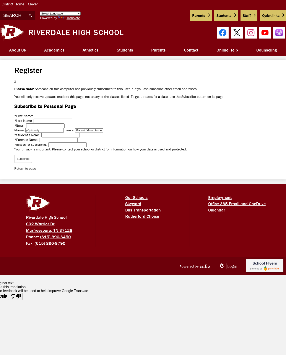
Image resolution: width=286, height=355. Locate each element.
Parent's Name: (26, 139)
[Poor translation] (16, 296)
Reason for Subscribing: (31, 145)
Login (228, 266)
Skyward (133, 203)
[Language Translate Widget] (60, 13)
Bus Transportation (143, 210)
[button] (17, 50)
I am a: (69, 130)
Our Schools (136, 197)
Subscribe (23, 158)
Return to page (25, 168)
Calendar (216, 210)
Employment (220, 197)
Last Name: (24, 120)
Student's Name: (27, 135)
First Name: (24, 116)
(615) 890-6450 (55, 236)
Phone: (19, 130)
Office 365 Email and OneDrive (237, 203)
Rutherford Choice (142, 216)
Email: (20, 125)
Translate (69, 18)
